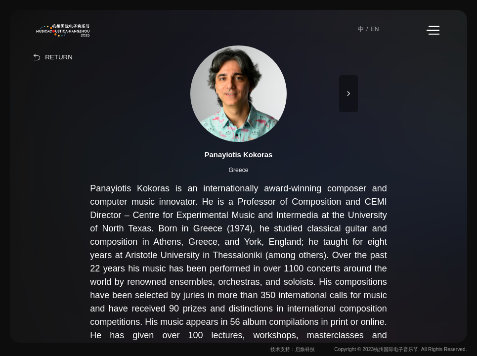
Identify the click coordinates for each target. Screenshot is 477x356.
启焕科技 (305, 349)
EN (374, 29)
